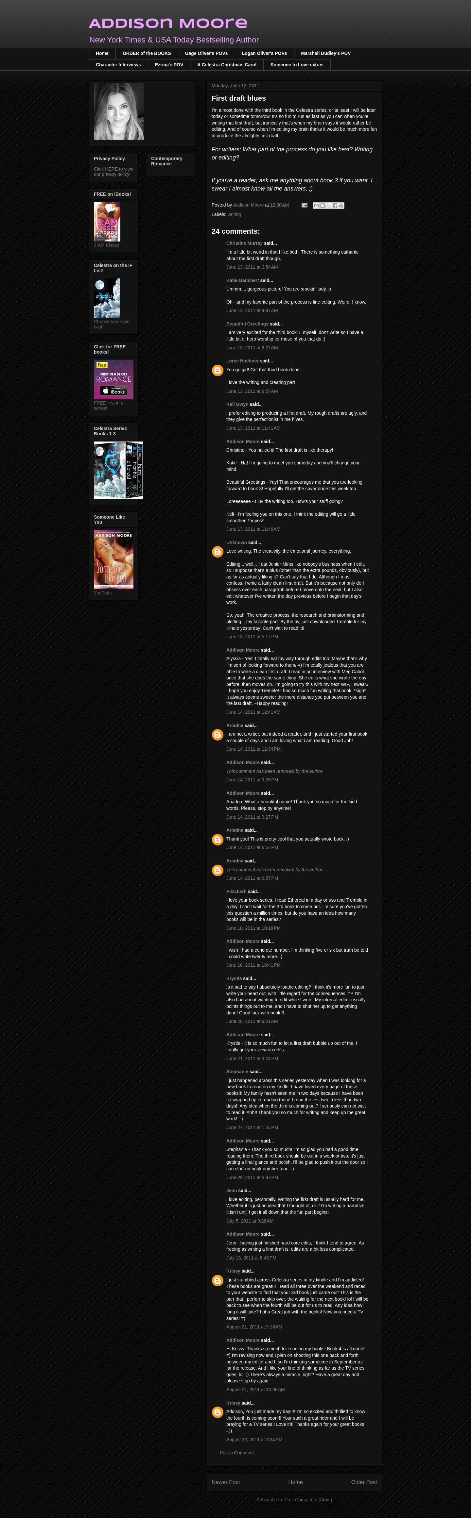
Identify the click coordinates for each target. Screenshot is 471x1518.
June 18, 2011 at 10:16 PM (253, 928)
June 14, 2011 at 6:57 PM (252, 847)
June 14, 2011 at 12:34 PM (253, 749)
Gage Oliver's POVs (206, 53)
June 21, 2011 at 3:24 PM (252, 1058)
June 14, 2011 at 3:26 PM (252, 779)
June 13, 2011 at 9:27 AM (252, 347)
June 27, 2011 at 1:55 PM (252, 1127)
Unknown (236, 542)
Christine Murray (244, 243)
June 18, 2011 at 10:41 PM (253, 965)
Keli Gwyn (237, 404)
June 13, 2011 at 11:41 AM (253, 428)
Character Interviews (118, 64)
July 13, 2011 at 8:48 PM (251, 1257)
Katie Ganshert (242, 280)
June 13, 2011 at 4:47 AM (252, 310)
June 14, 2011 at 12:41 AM (253, 712)
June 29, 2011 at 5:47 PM (252, 1177)
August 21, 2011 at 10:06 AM (255, 1389)
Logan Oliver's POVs (264, 53)
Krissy (233, 1271)
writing (234, 214)
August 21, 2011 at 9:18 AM (254, 1326)
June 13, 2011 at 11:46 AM (253, 529)
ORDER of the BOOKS (147, 53)
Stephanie (237, 1071)
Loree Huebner (242, 360)
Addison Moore (168, 24)
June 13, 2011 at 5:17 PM (252, 636)
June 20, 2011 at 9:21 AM (252, 1021)
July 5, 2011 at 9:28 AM (249, 1221)
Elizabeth (236, 891)
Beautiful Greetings (247, 323)
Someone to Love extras (296, 64)
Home (102, 53)
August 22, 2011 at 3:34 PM (254, 1439)
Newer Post (226, 1482)
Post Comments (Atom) (308, 1499)
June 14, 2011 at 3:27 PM (252, 817)
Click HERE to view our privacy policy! (113, 171)
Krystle (234, 978)
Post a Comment (237, 1452)
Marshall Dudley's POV (326, 53)
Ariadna (234, 725)
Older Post (364, 1482)
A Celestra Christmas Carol (226, 64)
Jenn (231, 1190)
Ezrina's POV (169, 64)
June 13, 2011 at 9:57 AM (252, 391)
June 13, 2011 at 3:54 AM (252, 267)
